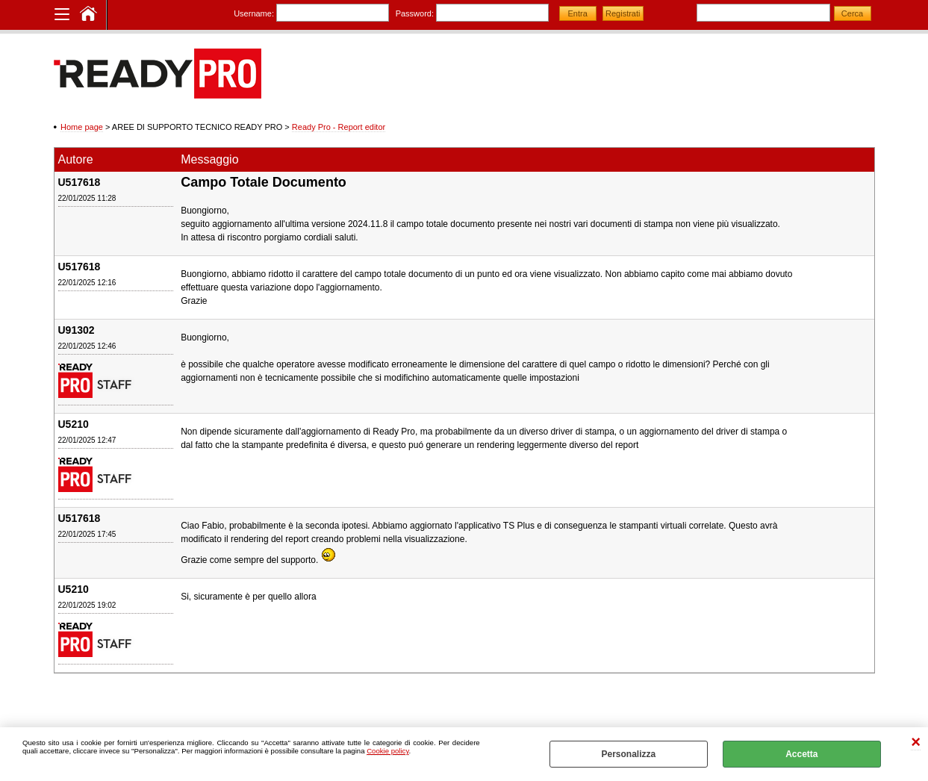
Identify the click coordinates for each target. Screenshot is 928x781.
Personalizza (628, 754)
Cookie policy (387, 751)
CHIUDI (916, 742)
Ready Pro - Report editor (338, 126)
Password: (415, 13)
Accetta (801, 754)
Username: (254, 13)
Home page (81, 126)
